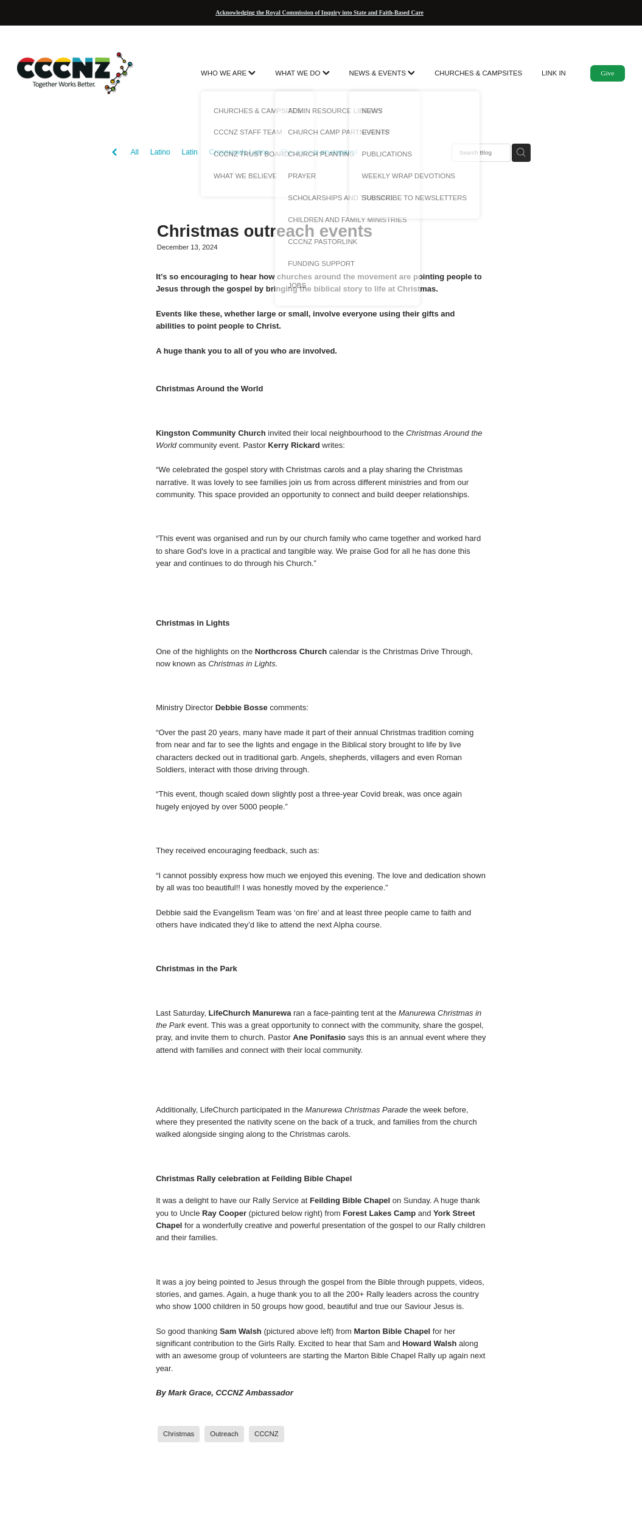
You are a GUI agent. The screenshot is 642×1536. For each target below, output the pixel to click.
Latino (160, 152)
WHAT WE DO (302, 73)
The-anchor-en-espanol (319, 152)
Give (607, 73)
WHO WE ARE (228, 73)
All (134, 152)
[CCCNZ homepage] (78, 73)
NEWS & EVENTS (382, 73)
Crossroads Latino (239, 152)
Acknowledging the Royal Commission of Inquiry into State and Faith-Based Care (319, 12)
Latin (189, 152)
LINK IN (554, 73)
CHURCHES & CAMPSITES (478, 73)
